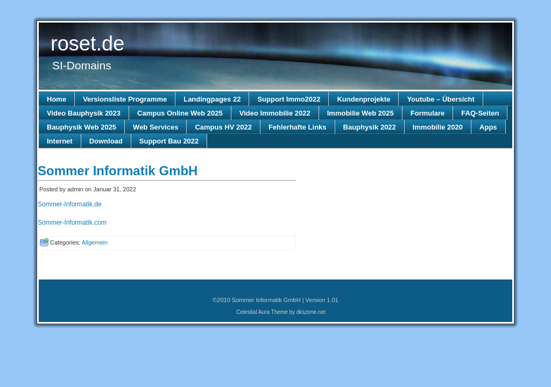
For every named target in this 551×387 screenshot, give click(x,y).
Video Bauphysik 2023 (84, 113)
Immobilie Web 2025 (360, 113)
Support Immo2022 (288, 99)
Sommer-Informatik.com (72, 222)
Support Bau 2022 (169, 141)
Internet (60, 141)
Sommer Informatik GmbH (117, 170)
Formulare (428, 113)
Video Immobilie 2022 (274, 113)
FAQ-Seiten (480, 113)
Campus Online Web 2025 (180, 113)
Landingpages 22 (212, 99)
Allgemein (95, 242)
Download (106, 141)
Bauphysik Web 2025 (81, 127)
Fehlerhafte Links (298, 127)
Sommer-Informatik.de (70, 204)
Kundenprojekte (363, 99)
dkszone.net (311, 312)
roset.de (87, 43)
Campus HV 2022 (223, 127)
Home (56, 99)
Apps (488, 127)
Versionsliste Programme (125, 99)
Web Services (155, 127)
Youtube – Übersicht (440, 99)
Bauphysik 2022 (369, 127)
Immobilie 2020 (438, 127)
